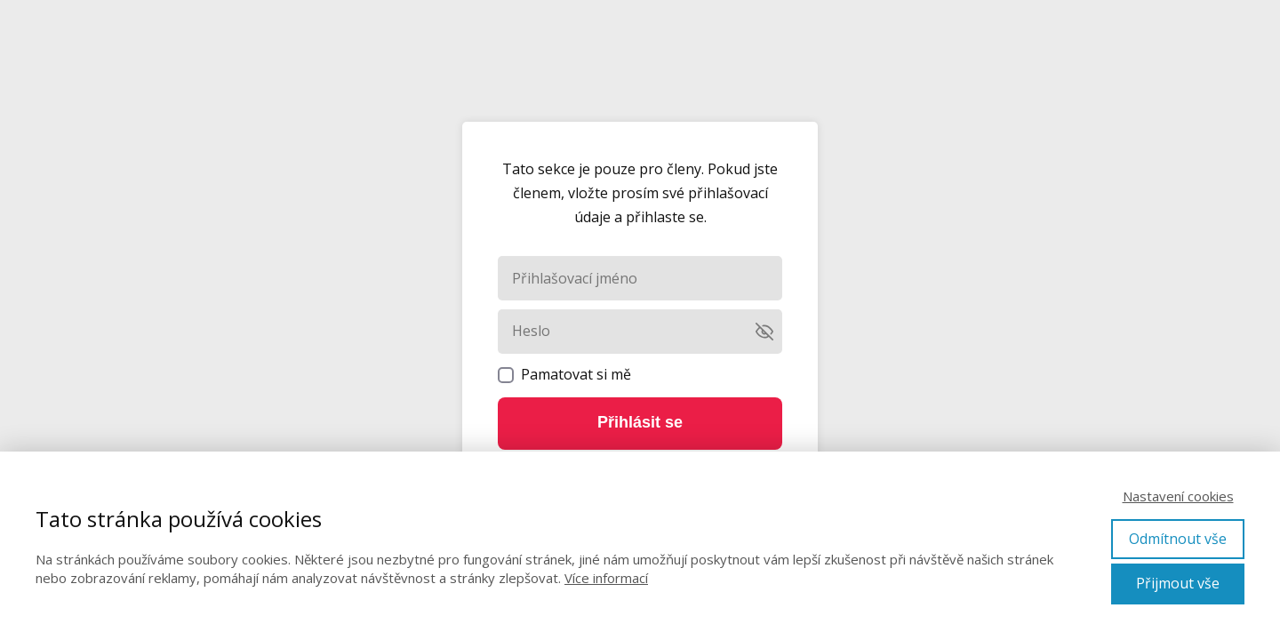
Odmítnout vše (1178, 538)
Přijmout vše (1178, 583)
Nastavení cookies (1178, 496)
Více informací (606, 578)
